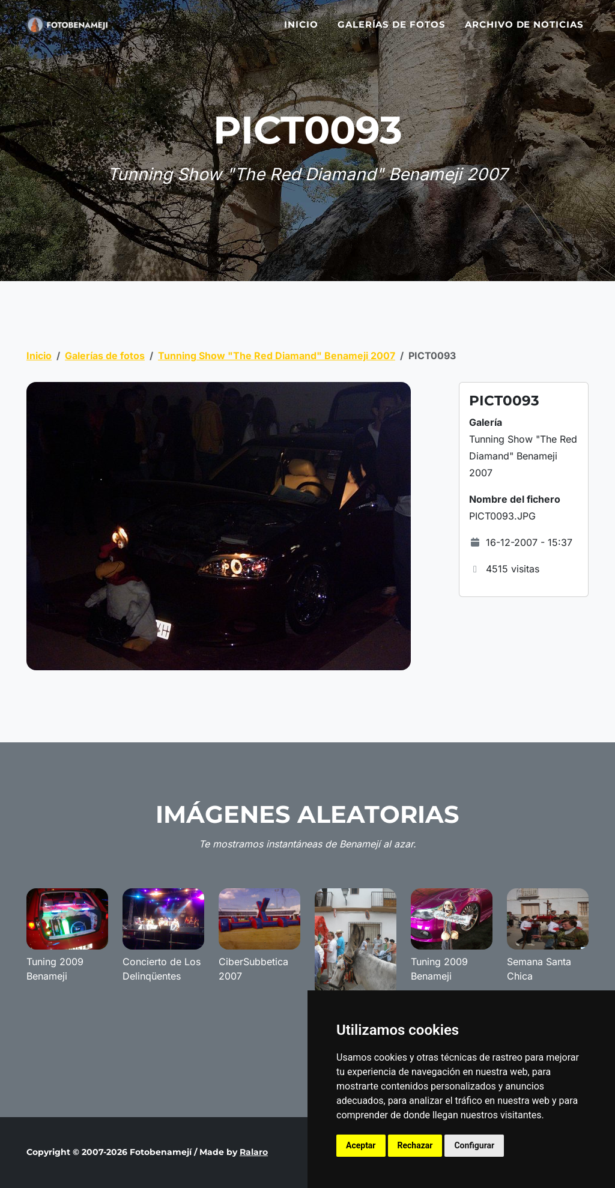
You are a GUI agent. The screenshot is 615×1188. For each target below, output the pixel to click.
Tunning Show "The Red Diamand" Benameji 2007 (276, 356)
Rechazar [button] (415, 1145)
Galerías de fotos (392, 31)
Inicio (301, 31)
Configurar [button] (474, 1145)
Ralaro (254, 1152)
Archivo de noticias (524, 31)
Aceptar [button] (361, 1145)
